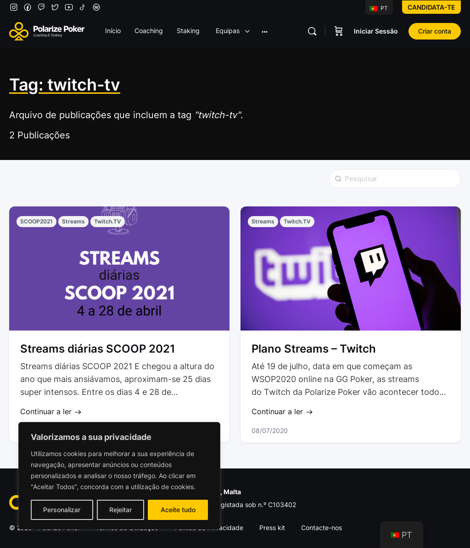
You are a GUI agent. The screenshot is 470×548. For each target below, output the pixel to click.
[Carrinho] (339, 31)
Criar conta (434, 31)
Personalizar (61, 510)
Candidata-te (431, 7)
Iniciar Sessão (376, 31)
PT (378, 8)
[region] (119, 476)
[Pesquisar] (312, 31)
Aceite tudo (178, 510)
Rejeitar (120, 510)
